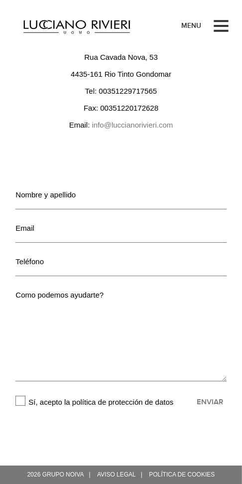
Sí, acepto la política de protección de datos (100, 402)
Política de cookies (182, 474)
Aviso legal (116, 474)
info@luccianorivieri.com (132, 125)
